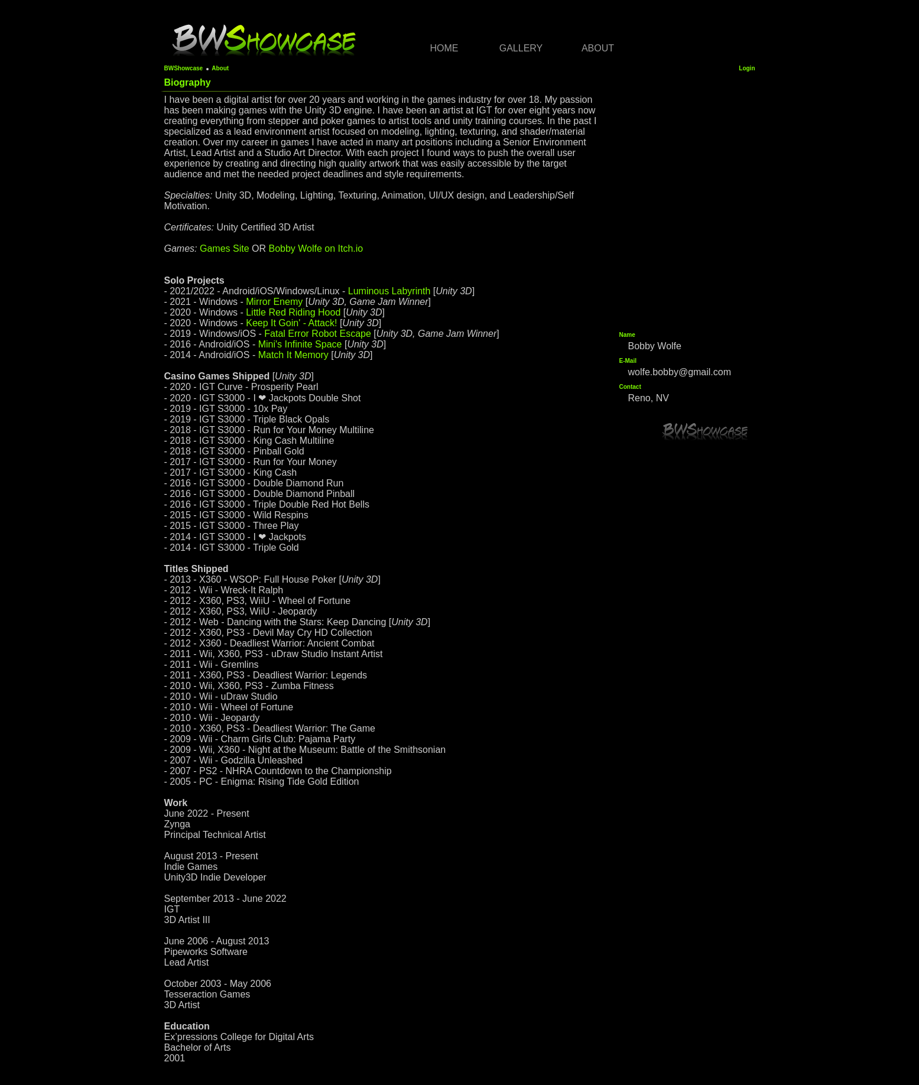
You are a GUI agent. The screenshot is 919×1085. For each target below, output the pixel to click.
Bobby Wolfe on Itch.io (315, 248)
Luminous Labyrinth (389, 291)
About (598, 48)
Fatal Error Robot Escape (317, 334)
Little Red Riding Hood (293, 312)
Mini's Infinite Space (300, 344)
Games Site (224, 248)
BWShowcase (183, 68)
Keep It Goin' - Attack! (291, 323)
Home (444, 48)
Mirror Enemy (274, 302)
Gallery (521, 48)
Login (747, 68)
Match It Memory (293, 355)
